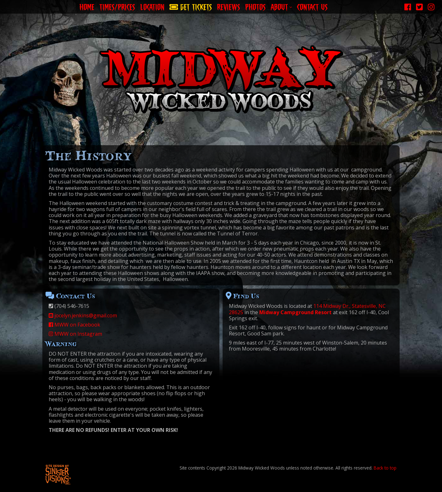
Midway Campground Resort (295, 312)
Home (86, 6)
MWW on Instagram (75, 333)
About (281, 6)
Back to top (385, 468)
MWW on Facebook (74, 324)
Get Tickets (190, 6)
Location (152, 6)
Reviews (228, 6)
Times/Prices (117, 6)
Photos (255, 6)
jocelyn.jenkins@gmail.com (83, 315)
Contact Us (312, 6)
